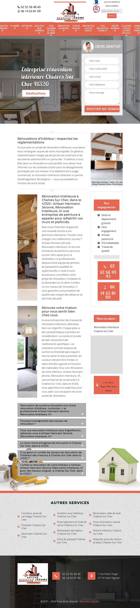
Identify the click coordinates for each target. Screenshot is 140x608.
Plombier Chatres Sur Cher (32, 527)
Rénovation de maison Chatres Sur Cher (68, 532)
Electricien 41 (27, 27)
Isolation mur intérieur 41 (39, 29)
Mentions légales (89, 601)
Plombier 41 (15, 27)
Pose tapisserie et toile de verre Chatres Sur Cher (70, 523)
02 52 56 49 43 (29, 7)
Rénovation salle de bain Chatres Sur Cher (105, 515)
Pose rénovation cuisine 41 (102, 28)
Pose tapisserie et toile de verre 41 (50, 31)
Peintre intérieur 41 (115, 28)
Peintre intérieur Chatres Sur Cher (105, 532)
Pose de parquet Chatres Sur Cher (69, 541)
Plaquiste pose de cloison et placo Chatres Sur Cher (105, 541)
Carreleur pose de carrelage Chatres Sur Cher (32, 516)
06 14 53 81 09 (29, 11)
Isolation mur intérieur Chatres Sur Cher (68, 515)
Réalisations (36, 93)
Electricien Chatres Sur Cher (32, 535)
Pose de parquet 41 (76, 28)
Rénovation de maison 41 (63, 28)
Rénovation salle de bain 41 (88, 28)
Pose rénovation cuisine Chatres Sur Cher (104, 523)
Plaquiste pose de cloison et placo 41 (126, 31)
